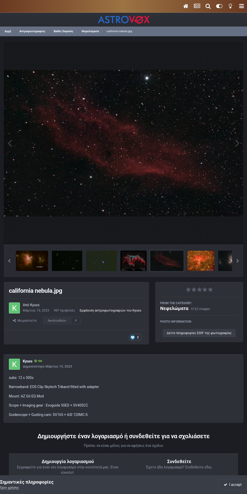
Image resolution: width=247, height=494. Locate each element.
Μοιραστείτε (25, 320)
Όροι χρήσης (9, 487)
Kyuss (34, 305)
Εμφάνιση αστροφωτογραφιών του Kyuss (110, 310)
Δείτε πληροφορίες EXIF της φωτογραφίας (199, 333)
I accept (232, 485)
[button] (9, 260)
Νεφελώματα (174, 308)
